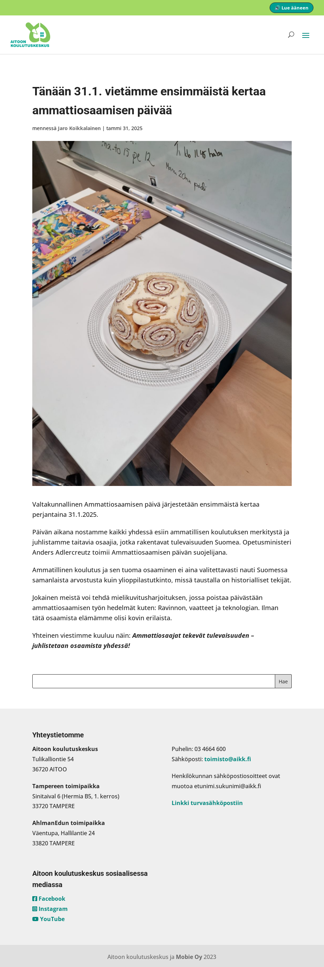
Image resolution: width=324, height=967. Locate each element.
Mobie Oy (189, 957)
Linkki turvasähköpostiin (207, 803)
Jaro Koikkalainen (79, 128)
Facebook (48, 898)
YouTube (48, 919)
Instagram (50, 909)
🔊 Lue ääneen (292, 8)
